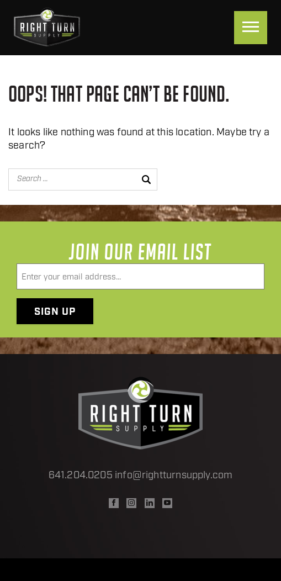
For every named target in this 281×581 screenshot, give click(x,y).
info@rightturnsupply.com (173, 476)
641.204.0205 (81, 476)
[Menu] (250, 27)
